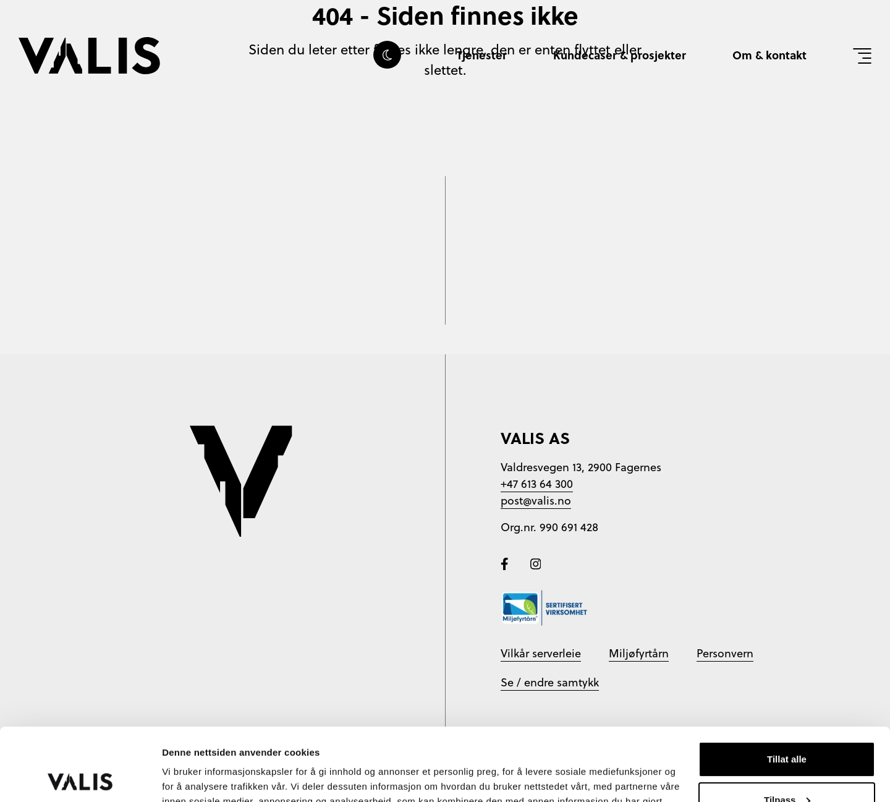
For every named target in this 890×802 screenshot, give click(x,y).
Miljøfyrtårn (639, 653)
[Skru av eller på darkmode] (387, 55)
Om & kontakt (769, 55)
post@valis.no (536, 500)
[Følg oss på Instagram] (535, 562)
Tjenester (482, 55)
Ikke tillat (787, 767)
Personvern (725, 653)
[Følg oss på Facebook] (506, 562)
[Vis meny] (862, 55)
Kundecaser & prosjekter (619, 55)
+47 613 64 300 (537, 484)
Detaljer (179, 777)
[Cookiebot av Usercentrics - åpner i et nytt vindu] (80, 778)
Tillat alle (787, 686)
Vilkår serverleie (541, 653)
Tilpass (787, 727)
